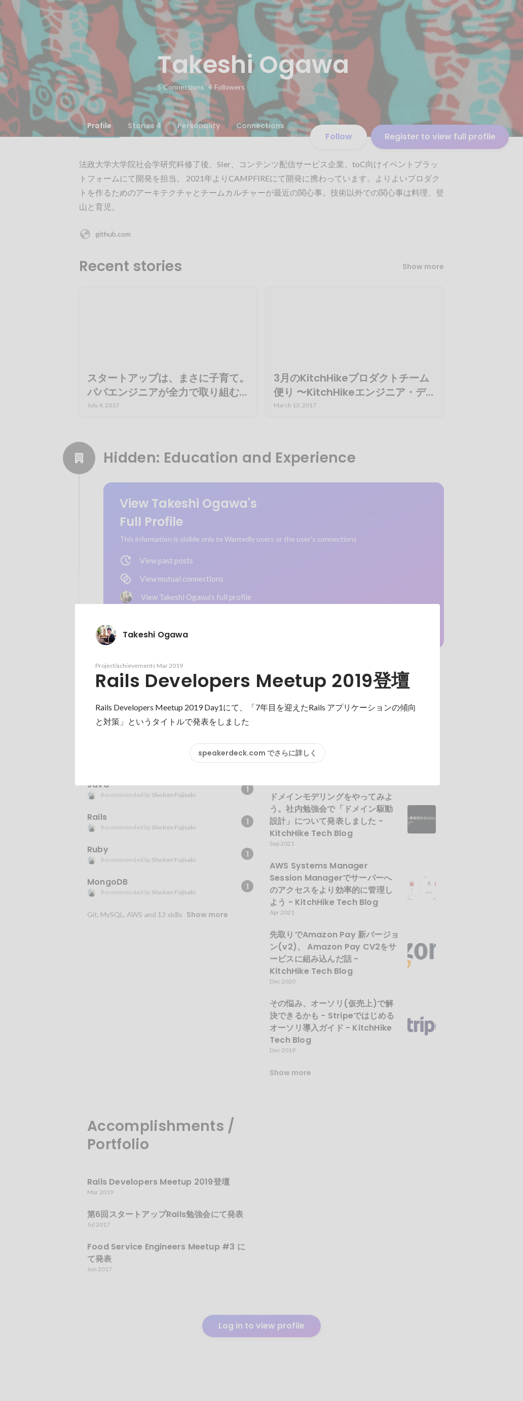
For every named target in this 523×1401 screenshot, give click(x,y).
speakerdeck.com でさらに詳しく (257, 753)
